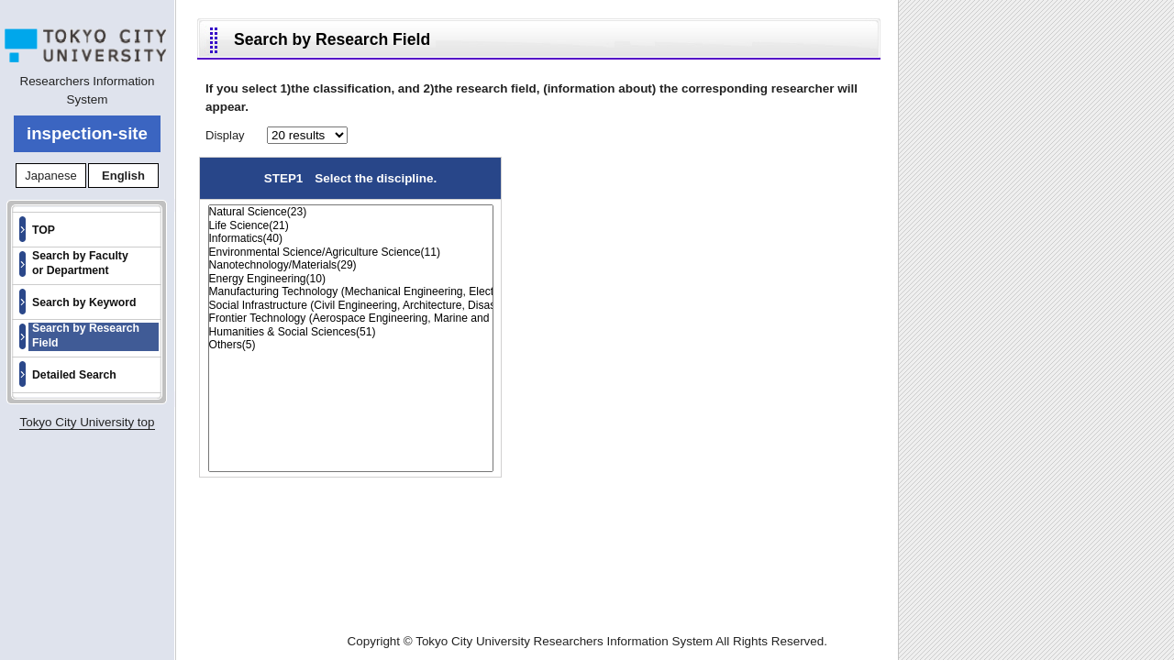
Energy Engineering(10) (351, 279)
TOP (43, 230)
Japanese (50, 175)
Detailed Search (74, 374)
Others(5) (351, 345)
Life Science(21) (351, 226)
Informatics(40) (351, 239)
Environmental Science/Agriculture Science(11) (351, 252)
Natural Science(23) (351, 212)
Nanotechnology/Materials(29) (351, 265)
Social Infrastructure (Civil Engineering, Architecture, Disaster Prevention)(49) (351, 306)
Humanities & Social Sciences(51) (351, 332)
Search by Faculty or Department (80, 263)
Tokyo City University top (86, 422)
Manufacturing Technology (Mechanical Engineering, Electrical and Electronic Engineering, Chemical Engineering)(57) (351, 292)
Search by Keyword (84, 302)
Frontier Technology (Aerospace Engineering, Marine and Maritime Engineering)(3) (351, 318)
